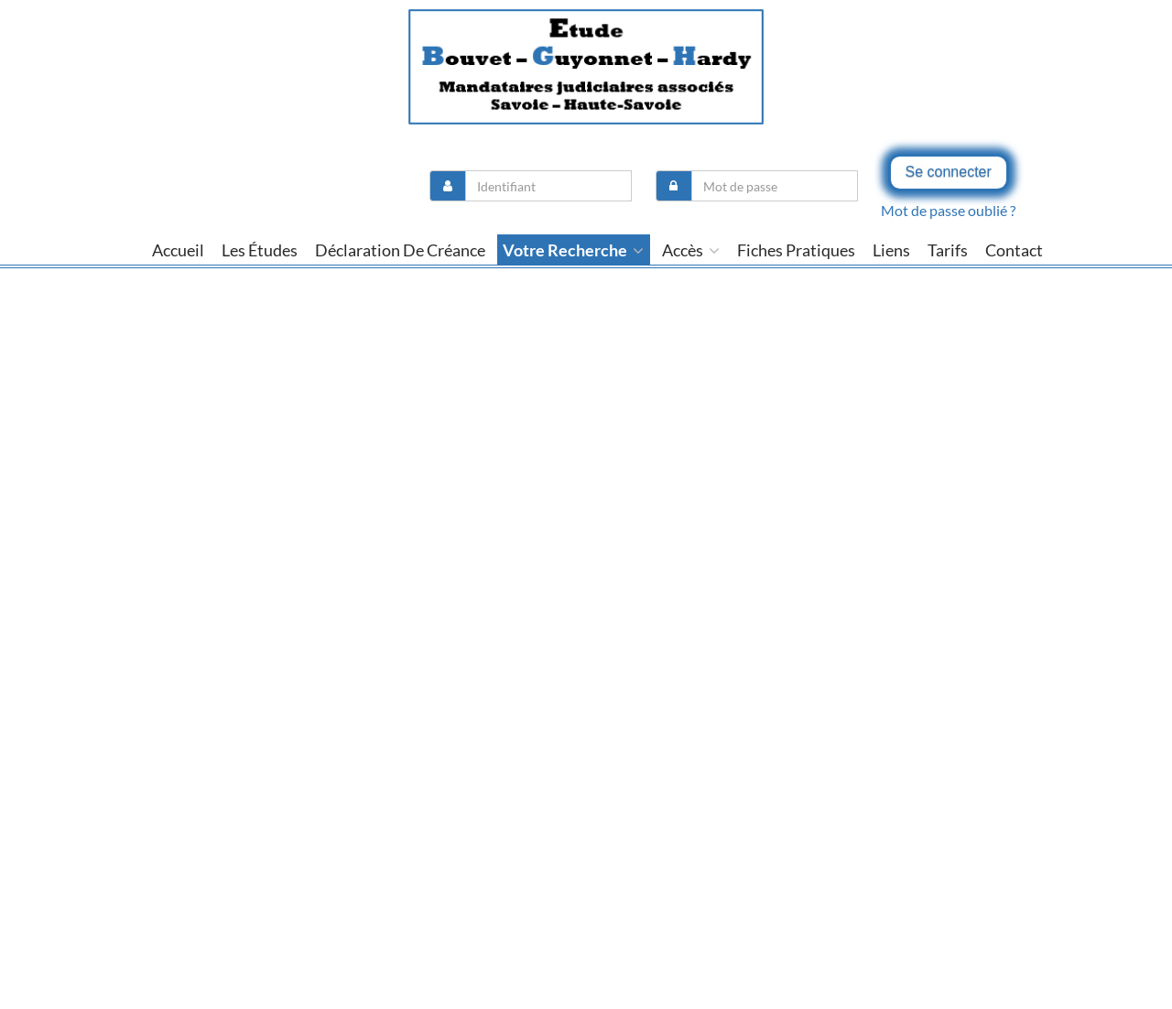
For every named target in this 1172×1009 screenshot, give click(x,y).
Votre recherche (573, 250)
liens (891, 250)
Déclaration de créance (400, 250)
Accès (691, 250)
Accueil (178, 250)
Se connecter (949, 171)
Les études (260, 250)
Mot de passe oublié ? (948, 210)
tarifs (948, 250)
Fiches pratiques (796, 250)
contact (1014, 250)
